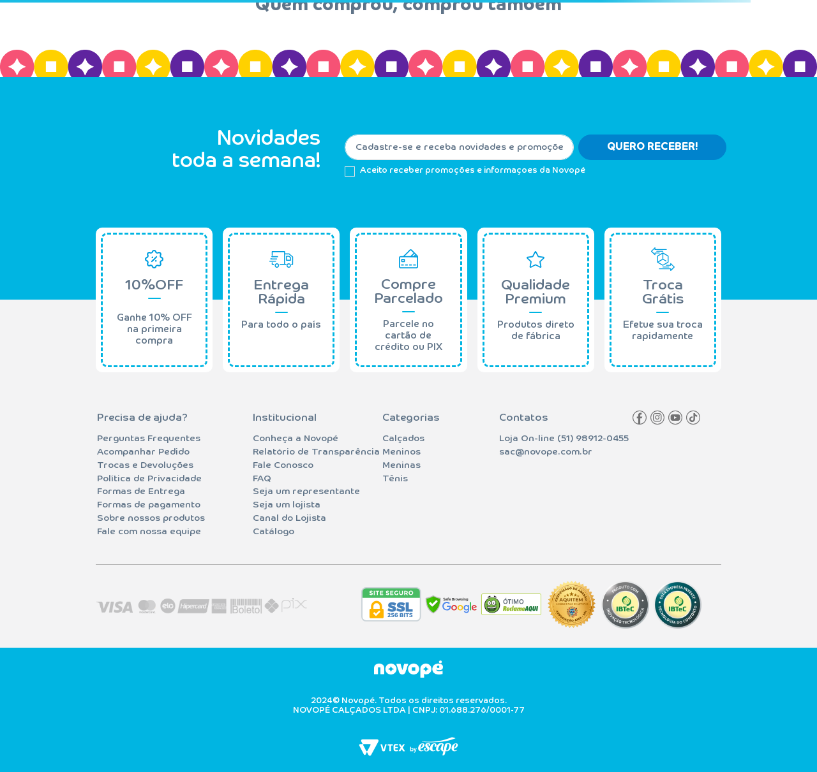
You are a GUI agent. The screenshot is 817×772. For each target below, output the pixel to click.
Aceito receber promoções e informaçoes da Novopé (472, 170)
